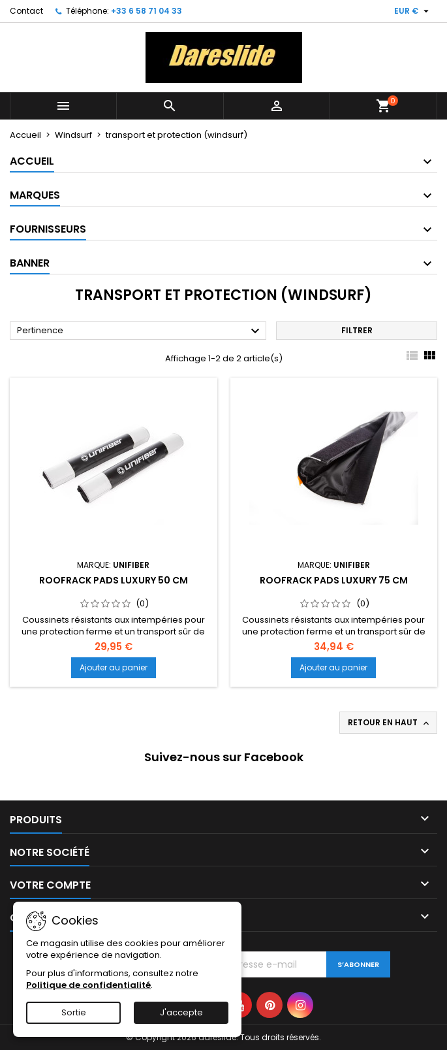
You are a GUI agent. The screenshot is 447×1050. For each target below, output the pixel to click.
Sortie (73, 1012)
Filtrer (357, 330)
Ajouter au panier (113, 667)
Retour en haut (389, 723)
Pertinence (140, 331)
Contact (26, 10)
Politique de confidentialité (88, 985)
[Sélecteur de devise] (413, 11)
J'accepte (181, 1012)
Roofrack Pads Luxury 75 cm (334, 580)
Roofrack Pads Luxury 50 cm (113, 580)
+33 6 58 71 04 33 (146, 10)
